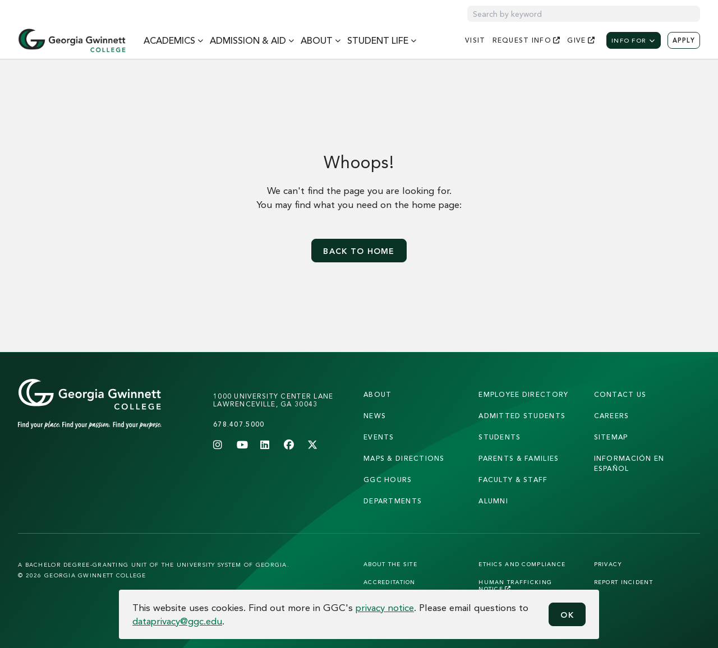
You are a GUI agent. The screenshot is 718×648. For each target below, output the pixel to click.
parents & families (518, 458)
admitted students (521, 415)
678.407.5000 (238, 424)
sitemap (611, 437)
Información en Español (629, 463)
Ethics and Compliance (521, 564)
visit (475, 40)
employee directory (523, 394)
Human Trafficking (515, 585)
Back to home (358, 251)
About (377, 394)
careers (611, 415)
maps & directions (404, 458)
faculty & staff (512, 479)
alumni (493, 501)
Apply (684, 40)
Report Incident (623, 581)
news (374, 415)
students (499, 437)
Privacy (608, 564)
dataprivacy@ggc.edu (177, 621)
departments (392, 501)
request (527, 40)
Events (378, 437)
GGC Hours (387, 479)
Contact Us (620, 394)
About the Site (390, 564)
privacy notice (385, 607)
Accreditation (389, 581)
